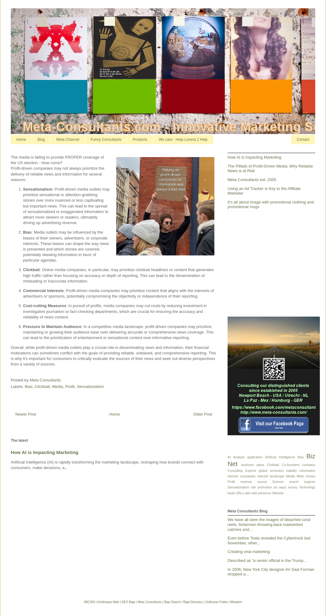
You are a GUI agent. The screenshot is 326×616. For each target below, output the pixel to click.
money (310, 476)
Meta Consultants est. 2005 (252, 179)
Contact (303, 139)
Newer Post (25, 414)
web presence (261, 493)
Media (57, 386)
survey (292, 487)
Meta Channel (67, 139)
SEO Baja (128, 602)
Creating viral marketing (249, 551)
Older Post (202, 414)
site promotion (261, 487)
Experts (250, 470)
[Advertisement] (271, 261)
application (255, 457)
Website (278, 493)
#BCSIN (89, 602)
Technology (307, 487)
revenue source (254, 482)
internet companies (242, 476)
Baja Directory (193, 602)
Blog (41, 139)
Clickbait (42, 386)
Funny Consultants (106, 139)
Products (140, 139)
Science (278, 482)
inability (291, 470)
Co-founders (291, 465)
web (247, 493)
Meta (300, 476)
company (308, 465)
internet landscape (270, 476)
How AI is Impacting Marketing (44, 452)
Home (21, 139)
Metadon (236, 602)
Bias (29, 386)
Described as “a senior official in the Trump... (267, 560)
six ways (279, 487)
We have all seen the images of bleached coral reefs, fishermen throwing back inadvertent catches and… (269, 524)
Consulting (235, 470)
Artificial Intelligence (280, 457)
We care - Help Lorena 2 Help (183, 139)
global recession (271, 470)
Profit (69, 386)
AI (229, 457)
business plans (252, 465)
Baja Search (172, 602)
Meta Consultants (149, 602)
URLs (240, 493)
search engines (302, 482)
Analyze (238, 457)
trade (231, 493)
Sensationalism (90, 386)
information (307, 470)
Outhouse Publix (216, 602)
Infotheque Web (108, 602)
